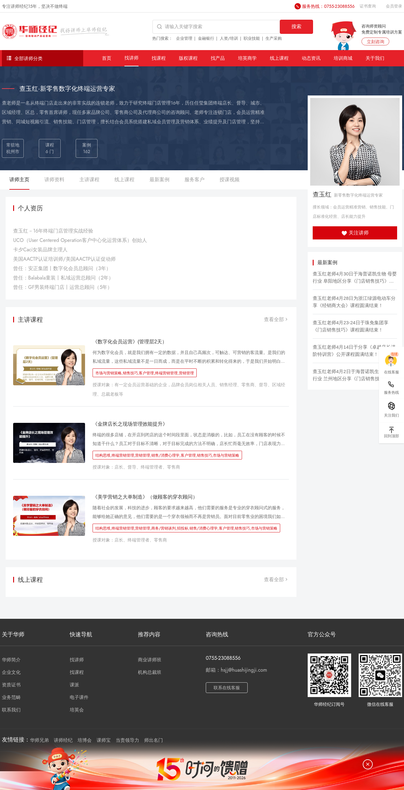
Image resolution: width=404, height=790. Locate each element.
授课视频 (230, 179)
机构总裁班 (149, 672)
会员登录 (394, 6)
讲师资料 (54, 179)
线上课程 (279, 58)
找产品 (218, 58)
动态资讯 (311, 58)
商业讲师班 (149, 659)
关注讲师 (355, 232)
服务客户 (194, 179)
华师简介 (11, 659)
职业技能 (252, 38)
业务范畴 (11, 697)
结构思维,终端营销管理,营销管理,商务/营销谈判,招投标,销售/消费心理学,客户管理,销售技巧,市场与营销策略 (186, 528)
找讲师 (131, 57)
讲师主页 (19, 179)
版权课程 (188, 58)
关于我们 (375, 58)
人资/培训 (229, 38)
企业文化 (11, 672)
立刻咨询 (375, 41)
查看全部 (276, 319)
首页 (106, 58)
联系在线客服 (227, 688)
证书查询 (368, 6)
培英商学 (247, 58)
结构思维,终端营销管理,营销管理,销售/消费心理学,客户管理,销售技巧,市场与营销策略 (167, 455)
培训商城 (343, 58)
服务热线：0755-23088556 (328, 6)
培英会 (77, 709)
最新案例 (159, 179)
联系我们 (11, 709)
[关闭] (368, 764)
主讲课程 (89, 179)
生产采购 (273, 38)
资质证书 (11, 684)
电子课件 (79, 697)
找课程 (159, 58)
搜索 (296, 26)
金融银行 (206, 38)
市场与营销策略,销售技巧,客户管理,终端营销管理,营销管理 (144, 373)
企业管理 (184, 38)
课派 (74, 684)
